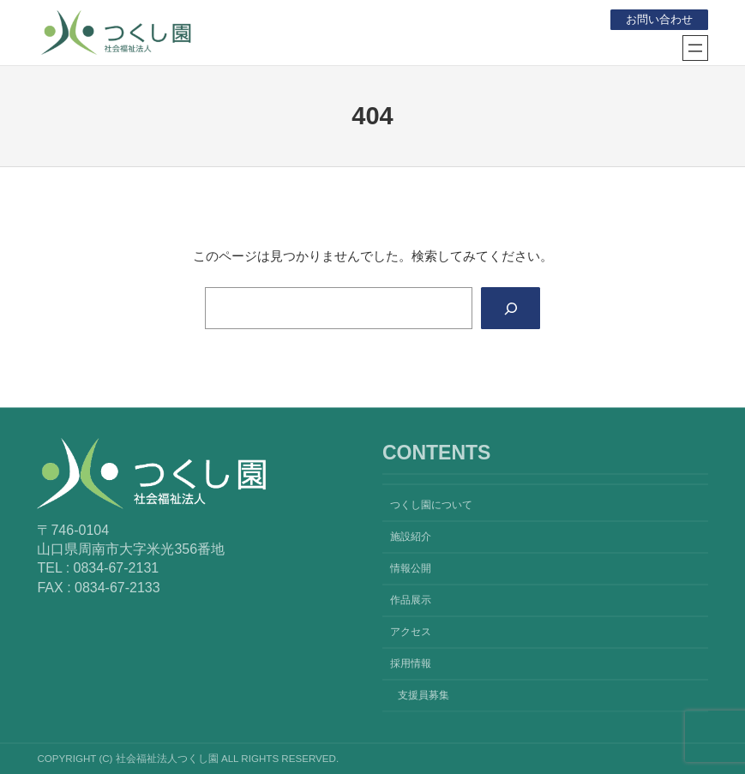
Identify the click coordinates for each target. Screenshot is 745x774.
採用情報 (410, 663)
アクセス (410, 631)
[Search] (510, 307)
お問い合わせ (659, 19)
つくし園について (431, 505)
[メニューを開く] (695, 48)
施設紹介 (410, 536)
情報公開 (410, 567)
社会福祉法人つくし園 (293, 28)
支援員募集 (423, 694)
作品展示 (410, 599)
